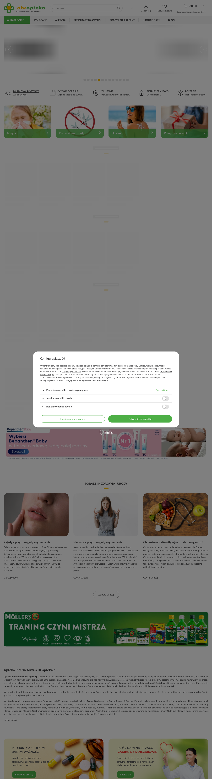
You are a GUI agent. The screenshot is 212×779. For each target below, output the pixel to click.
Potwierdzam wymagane (72, 418)
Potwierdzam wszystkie (140, 418)
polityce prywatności (71, 371)
